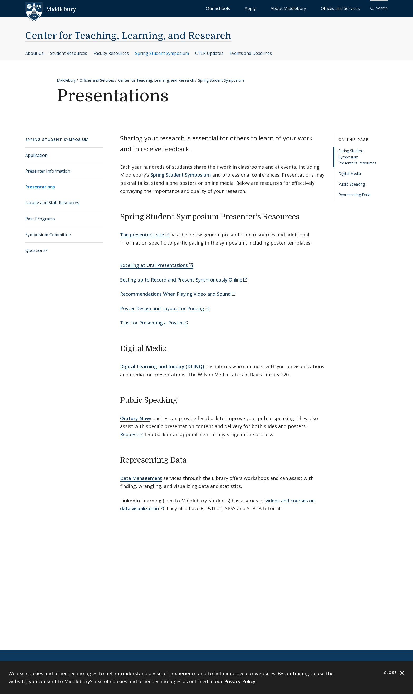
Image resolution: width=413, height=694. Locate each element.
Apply (282, 8)
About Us (34, 53)
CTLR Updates (209, 53)
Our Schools (260, 8)
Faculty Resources (111, 53)
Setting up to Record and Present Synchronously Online (181, 279)
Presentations (40, 187)
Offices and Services (347, 8)
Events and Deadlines (251, 53)
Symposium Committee (48, 234)
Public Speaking (351, 184)
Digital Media (349, 173)
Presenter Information (47, 171)
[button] (379, 8)
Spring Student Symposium (162, 53)
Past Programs (40, 219)
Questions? (36, 250)
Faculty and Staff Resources (52, 203)
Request (129, 434)
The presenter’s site (142, 234)
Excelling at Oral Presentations (154, 265)
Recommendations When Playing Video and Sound (175, 294)
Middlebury (66, 80)
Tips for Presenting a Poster (151, 322)
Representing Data (354, 194)
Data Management (141, 478)
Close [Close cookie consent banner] (394, 673)
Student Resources (68, 53)
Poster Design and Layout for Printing (162, 308)
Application (36, 155)
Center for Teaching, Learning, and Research (128, 36)
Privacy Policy (239, 681)
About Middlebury (308, 8)
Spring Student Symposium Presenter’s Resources (357, 157)
